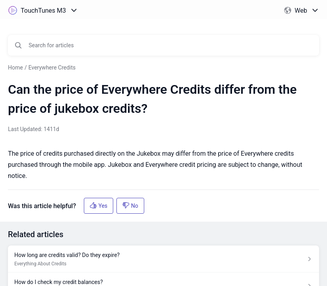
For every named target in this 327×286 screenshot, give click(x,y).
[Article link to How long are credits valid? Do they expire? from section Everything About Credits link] (163, 258)
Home (15, 67)
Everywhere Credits (51, 67)
